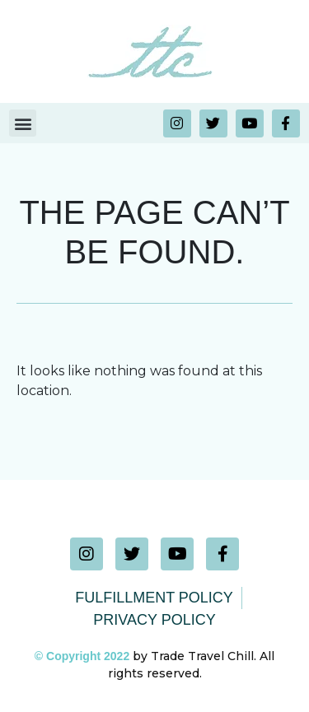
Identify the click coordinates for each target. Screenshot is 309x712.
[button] (22, 123)
